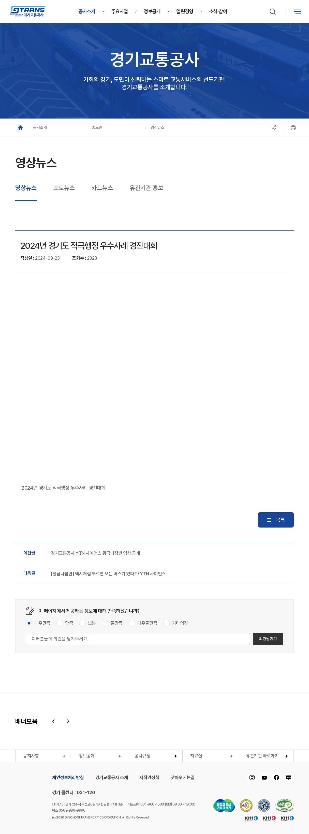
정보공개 (87, 755)
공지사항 (31, 755)
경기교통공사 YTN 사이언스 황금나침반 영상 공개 (95, 553)
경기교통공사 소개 (111, 777)
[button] (57, 128)
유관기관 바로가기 (262, 755)
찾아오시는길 (183, 777)
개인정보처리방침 (68, 777)
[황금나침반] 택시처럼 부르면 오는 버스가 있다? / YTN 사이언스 (108, 574)
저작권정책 (149, 777)
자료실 (196, 755)
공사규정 (142, 755)
